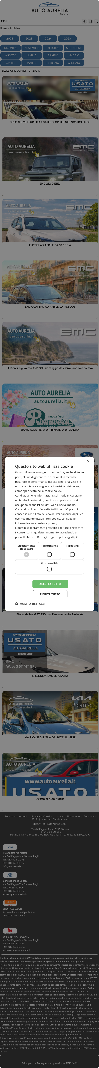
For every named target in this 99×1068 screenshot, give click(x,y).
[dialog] (49, 534)
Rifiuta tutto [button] (50, 594)
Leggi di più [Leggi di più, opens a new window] (71, 537)
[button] (30, 603)
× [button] (88, 461)
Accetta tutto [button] (50, 584)
